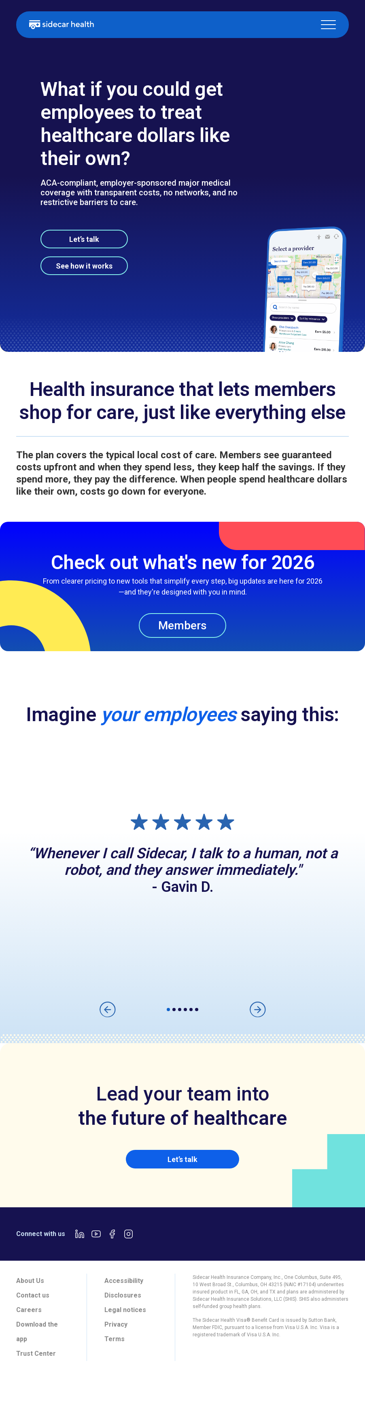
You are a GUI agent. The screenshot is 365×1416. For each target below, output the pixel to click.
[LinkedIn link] (80, 1234)
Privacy (115, 1324)
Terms (114, 1339)
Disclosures (122, 1295)
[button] (328, 24)
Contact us (32, 1295)
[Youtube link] (96, 1234)
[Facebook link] (112, 1234)
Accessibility (123, 1281)
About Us (30, 1281)
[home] (61, 25)
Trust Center (36, 1353)
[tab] (28, 1389)
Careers (29, 1310)
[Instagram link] (128, 1234)
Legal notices (125, 1310)
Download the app (37, 1332)
